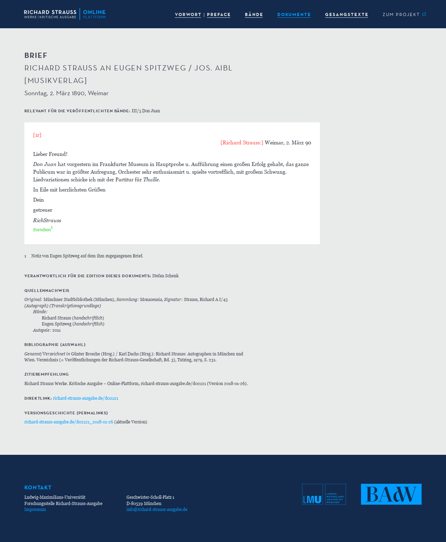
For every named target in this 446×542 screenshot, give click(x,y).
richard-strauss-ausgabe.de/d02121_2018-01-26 (68, 421)
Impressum (35, 509)
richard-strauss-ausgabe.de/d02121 (85, 398)
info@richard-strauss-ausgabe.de (156, 509)
